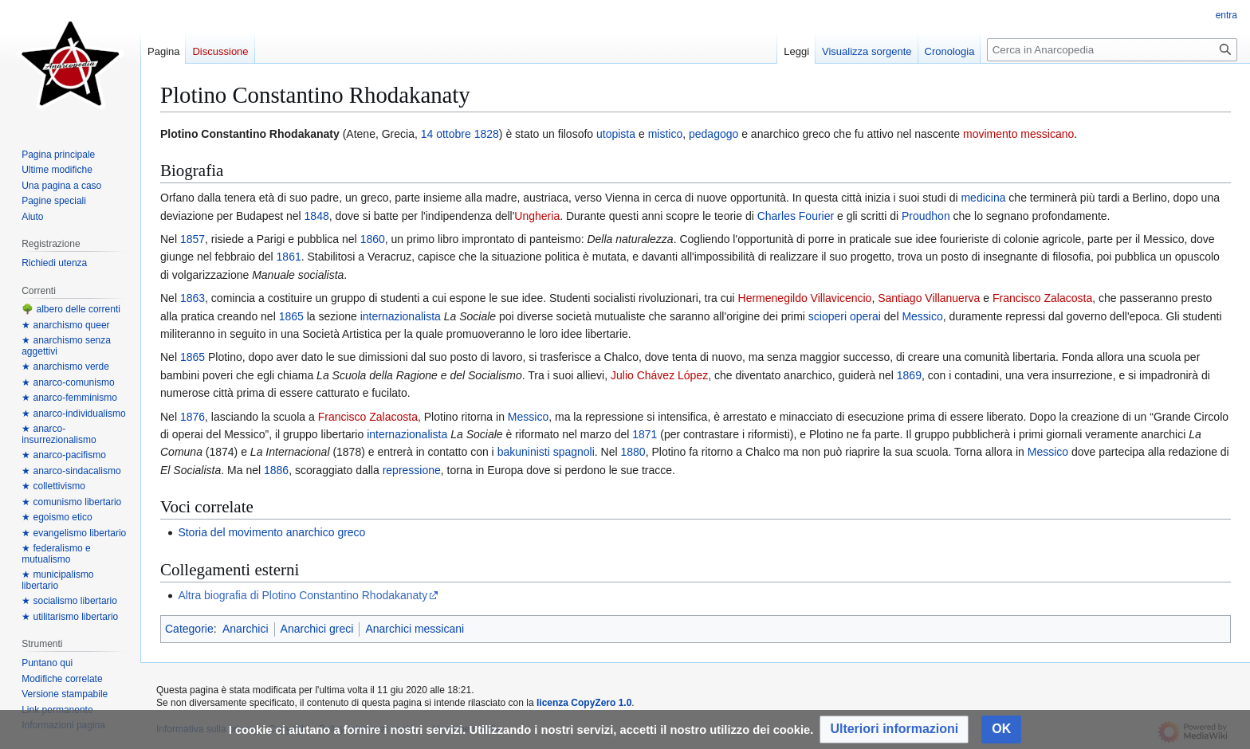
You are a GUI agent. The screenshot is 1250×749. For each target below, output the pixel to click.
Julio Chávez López (659, 375)
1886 (276, 470)
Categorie (189, 628)
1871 (644, 434)
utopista (615, 133)
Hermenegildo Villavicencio (805, 298)
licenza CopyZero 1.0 (584, 702)
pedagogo (713, 133)
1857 (192, 239)
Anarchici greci (317, 628)
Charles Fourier (795, 216)
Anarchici (245, 628)
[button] (894, 729)
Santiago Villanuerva (929, 298)
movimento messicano (1018, 133)
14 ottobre (446, 133)
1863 (192, 298)
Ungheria (537, 216)
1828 (486, 133)
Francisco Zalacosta (1042, 298)
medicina (983, 197)
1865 (291, 316)
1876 (192, 416)
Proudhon (926, 216)
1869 (909, 375)
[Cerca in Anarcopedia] (1112, 49)
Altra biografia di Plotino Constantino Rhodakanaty (302, 595)
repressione (412, 470)
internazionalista (400, 316)
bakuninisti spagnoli (546, 451)
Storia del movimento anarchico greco (271, 532)
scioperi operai (844, 316)
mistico (665, 133)
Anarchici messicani (414, 628)
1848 (317, 216)
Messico (922, 316)
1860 (372, 239)
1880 (633, 451)
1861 (289, 256)
